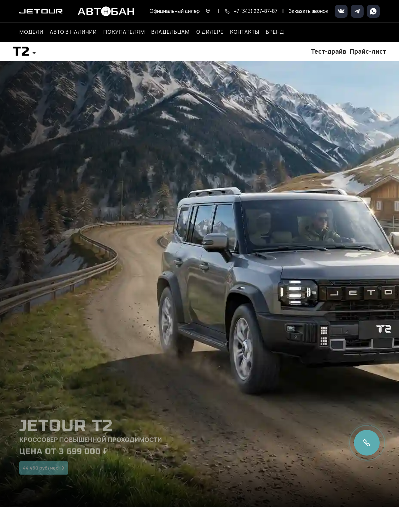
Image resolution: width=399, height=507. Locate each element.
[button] (24, 54)
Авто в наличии (73, 32)
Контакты (245, 32)
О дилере (210, 32)
